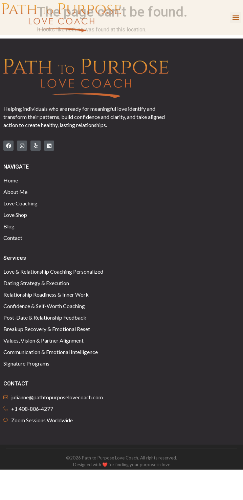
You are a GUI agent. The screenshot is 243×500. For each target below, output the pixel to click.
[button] (235, 17)
